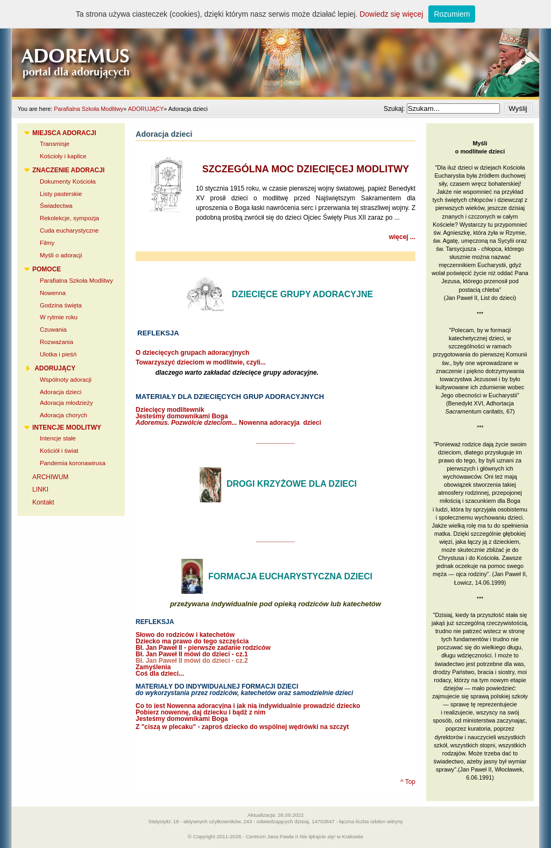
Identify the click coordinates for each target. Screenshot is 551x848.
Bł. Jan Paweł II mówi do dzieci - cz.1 (192, 654)
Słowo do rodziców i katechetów (185, 635)
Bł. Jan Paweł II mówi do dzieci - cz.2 (192, 660)
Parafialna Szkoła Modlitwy (88, 109)
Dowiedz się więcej (391, 14)
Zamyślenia (153, 667)
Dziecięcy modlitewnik (170, 410)
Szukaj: (395, 109)
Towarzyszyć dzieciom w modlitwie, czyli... (201, 362)
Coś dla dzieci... (160, 673)
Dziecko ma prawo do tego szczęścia (192, 641)
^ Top (407, 782)
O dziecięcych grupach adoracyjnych (192, 352)
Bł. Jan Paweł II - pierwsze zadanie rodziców (203, 647)
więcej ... (402, 237)
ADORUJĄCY (146, 109)
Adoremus (275, 48)
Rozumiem (452, 14)
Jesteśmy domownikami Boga (182, 416)
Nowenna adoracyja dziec (227, 422)
